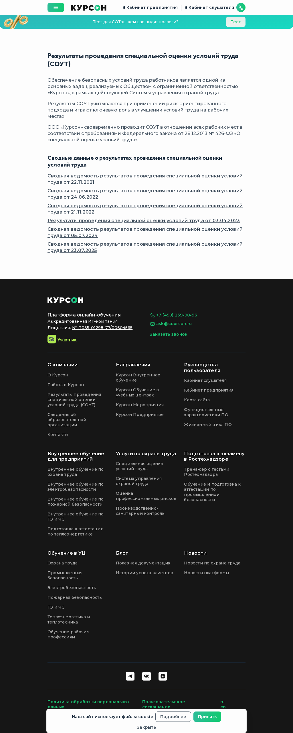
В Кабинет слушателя (209, 7)
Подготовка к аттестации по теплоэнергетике (75, 531)
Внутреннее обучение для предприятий (75, 456)
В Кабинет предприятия (150, 7)
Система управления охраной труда (139, 481)
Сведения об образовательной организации (66, 419)
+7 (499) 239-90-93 (173, 315)
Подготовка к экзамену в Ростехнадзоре (214, 456)
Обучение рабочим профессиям (68, 634)
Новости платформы (206, 572)
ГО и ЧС (55, 607)
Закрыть (146, 727)
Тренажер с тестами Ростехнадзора (206, 472)
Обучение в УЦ (66, 553)
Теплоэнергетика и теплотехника (68, 619)
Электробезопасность (71, 587)
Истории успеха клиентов (144, 572)
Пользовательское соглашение (163, 704)
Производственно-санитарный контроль (140, 511)
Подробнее (173, 716)
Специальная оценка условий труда (139, 466)
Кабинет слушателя (205, 380)
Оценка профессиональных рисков (146, 496)
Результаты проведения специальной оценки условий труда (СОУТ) (74, 399)
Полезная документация (143, 563)
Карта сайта (197, 399)
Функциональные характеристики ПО (206, 412)
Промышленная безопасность (65, 575)
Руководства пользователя (202, 367)
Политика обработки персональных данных (88, 704)
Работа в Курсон (65, 384)
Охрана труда (62, 563)
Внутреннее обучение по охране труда (75, 472)
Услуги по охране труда (146, 453)
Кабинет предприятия (208, 390)
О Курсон (57, 375)
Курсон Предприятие (140, 414)
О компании (62, 365)
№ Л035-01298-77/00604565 (102, 327)
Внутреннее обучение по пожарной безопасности (75, 502)
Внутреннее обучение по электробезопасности (75, 487)
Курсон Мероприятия (140, 404)
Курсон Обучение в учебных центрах (137, 392)
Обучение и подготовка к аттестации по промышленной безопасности (212, 492)
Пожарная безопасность (74, 597)
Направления (133, 365)
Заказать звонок (168, 334)
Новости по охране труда (212, 563)
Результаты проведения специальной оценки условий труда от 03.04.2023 (143, 220)
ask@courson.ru (171, 324)
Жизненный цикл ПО (208, 424)
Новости (195, 553)
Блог (122, 553)
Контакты (57, 434)
